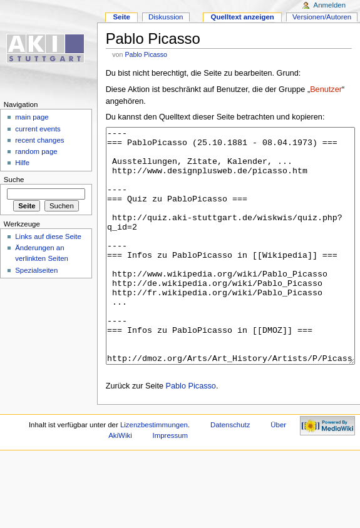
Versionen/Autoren (321, 17)
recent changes (39, 140)
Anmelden (330, 5)
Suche (14, 179)
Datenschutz (230, 471)
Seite (121, 17)
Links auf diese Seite (48, 236)
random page (36, 151)
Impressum (170, 482)
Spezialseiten (36, 270)
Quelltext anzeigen (242, 17)
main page (32, 117)
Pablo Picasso (146, 54)
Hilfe (22, 162)
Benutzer (326, 89)
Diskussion (165, 17)
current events (38, 129)
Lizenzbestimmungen (154, 471)
